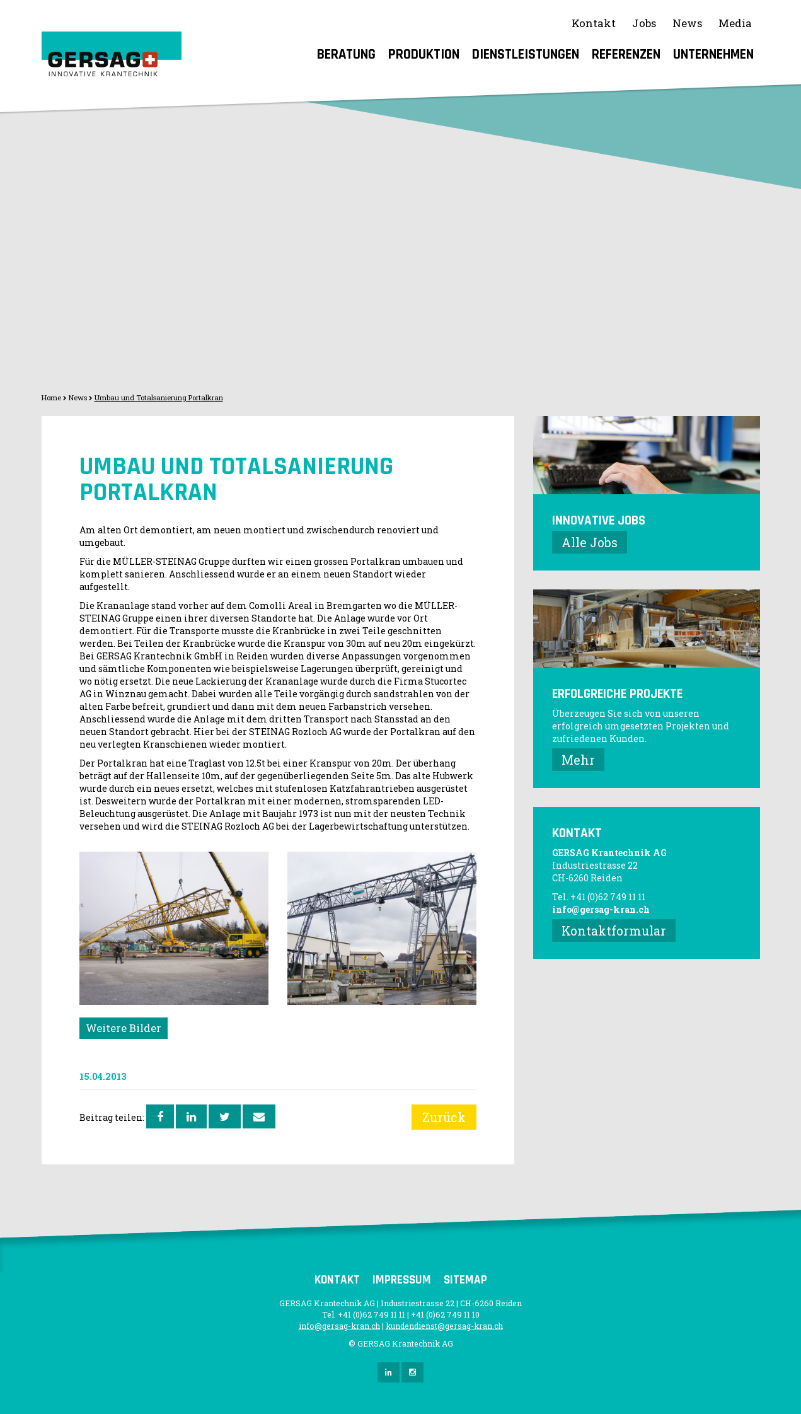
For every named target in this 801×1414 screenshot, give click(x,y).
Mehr (578, 759)
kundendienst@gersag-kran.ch (444, 1326)
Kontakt (594, 23)
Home (51, 397)
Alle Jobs (590, 542)
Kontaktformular (614, 930)
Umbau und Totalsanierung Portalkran (159, 397)
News (687, 23)
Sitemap (465, 1280)
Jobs (644, 23)
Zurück (444, 1117)
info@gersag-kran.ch (601, 909)
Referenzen (626, 54)
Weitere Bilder (123, 1028)
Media (735, 23)
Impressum (401, 1280)
